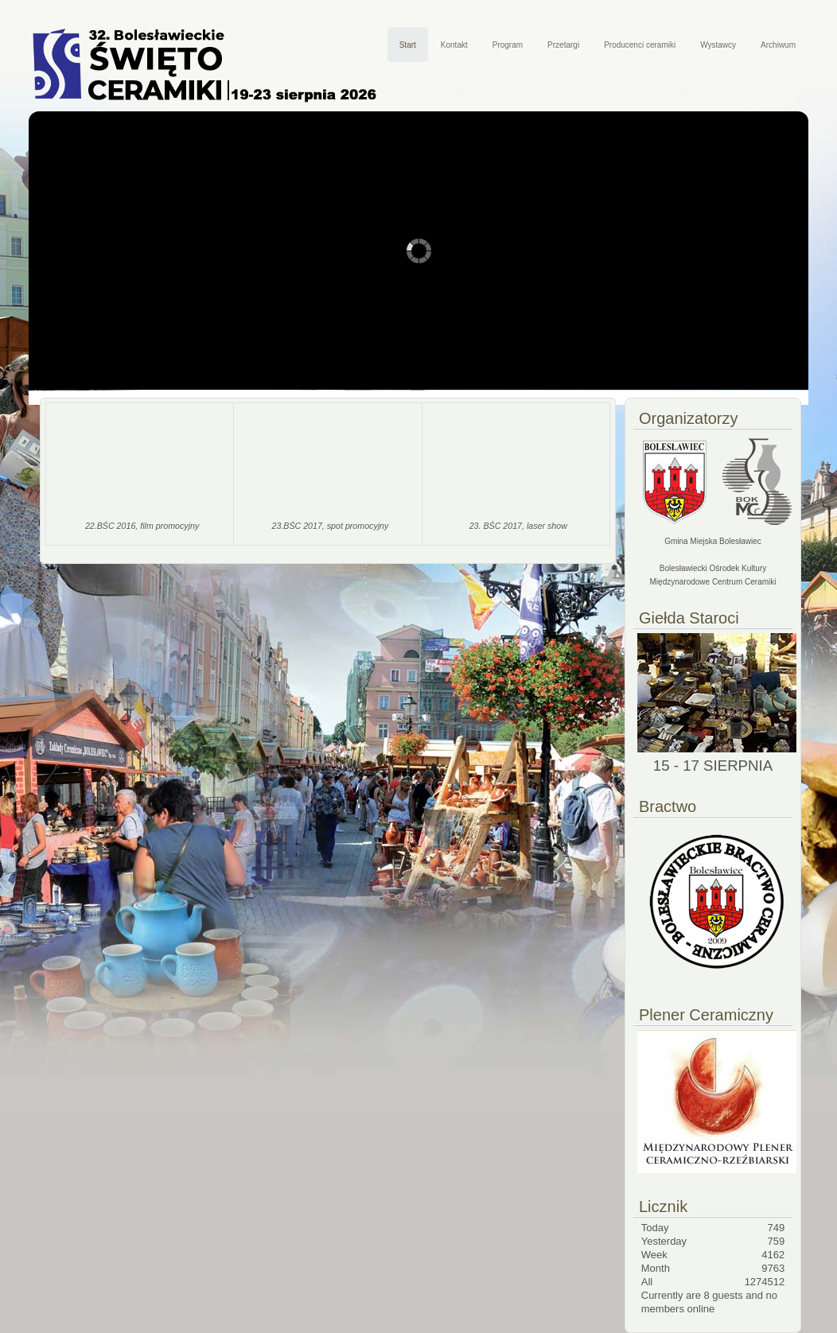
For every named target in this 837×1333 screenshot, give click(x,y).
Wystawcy (718, 45)
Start (407, 45)
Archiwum (778, 45)
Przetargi (563, 45)
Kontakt (454, 45)
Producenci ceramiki (639, 45)
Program (507, 45)
